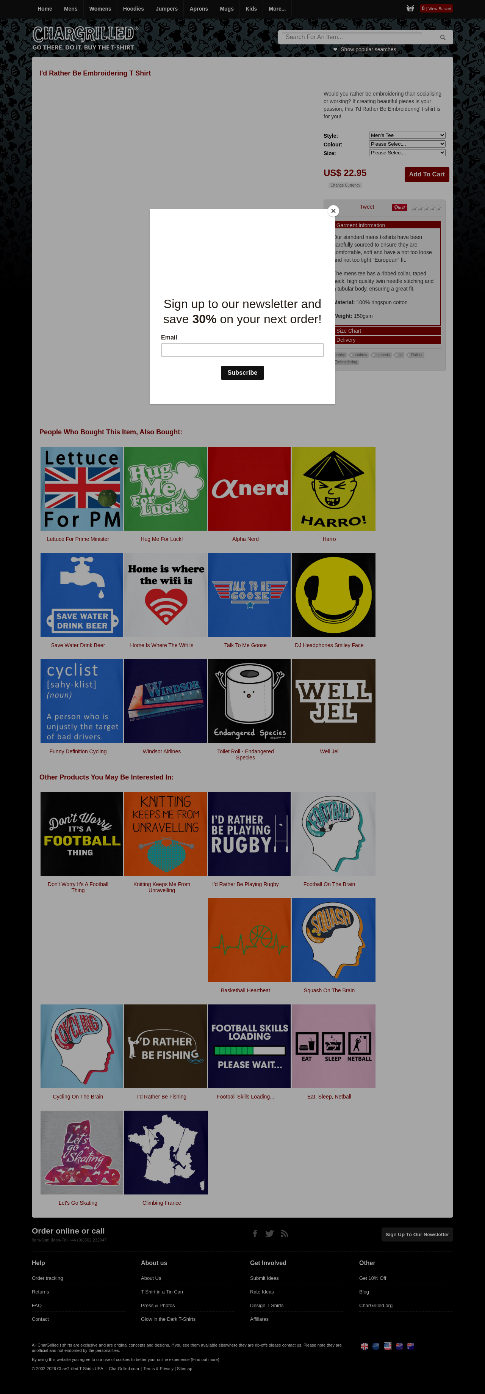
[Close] (333, 211)
